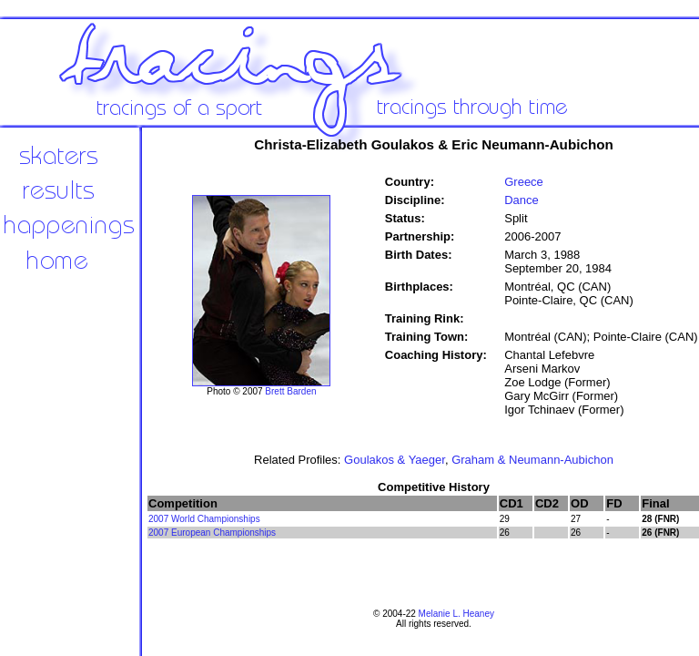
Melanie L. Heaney (456, 614)
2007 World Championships (204, 519)
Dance (521, 200)
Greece (523, 182)
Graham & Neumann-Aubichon (532, 459)
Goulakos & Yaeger (394, 459)
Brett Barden (290, 391)
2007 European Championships (212, 533)
